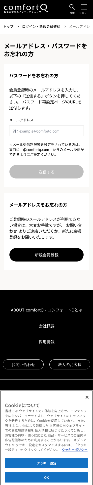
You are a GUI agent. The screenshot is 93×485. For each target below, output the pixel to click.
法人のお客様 (70, 364)
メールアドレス (21, 119)
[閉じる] (87, 399)
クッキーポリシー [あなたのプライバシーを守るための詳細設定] (75, 451)
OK (46, 479)
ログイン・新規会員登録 (41, 26)
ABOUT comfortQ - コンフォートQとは (46, 310)
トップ (8, 26)
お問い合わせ (23, 364)
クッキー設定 (46, 464)
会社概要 (47, 326)
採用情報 (47, 342)
